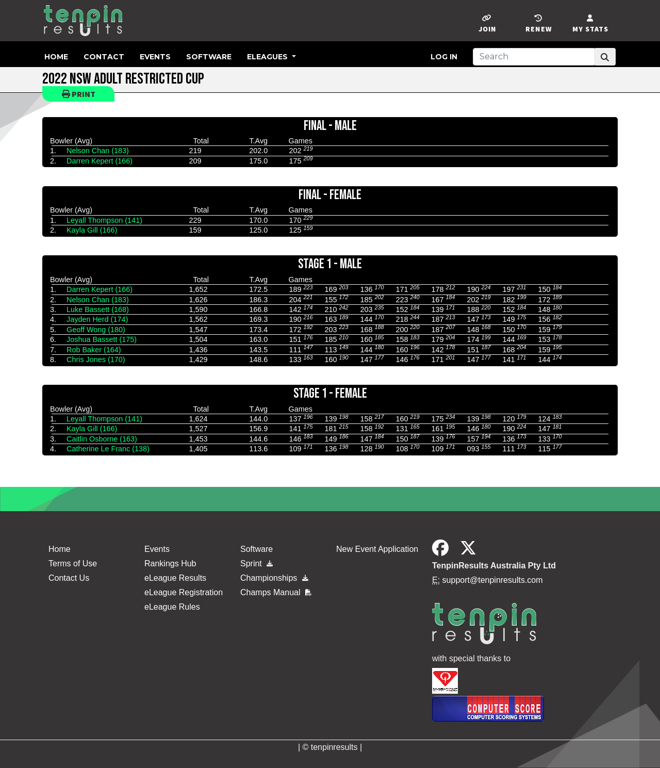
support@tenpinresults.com (492, 580)
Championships (274, 578)
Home (56, 56)
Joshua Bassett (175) (102, 339)
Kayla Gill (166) (92, 230)
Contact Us (68, 578)
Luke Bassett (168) (98, 309)
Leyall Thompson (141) (104, 220)
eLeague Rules (172, 606)
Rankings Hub (170, 563)
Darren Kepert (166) (100, 161)
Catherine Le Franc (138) (108, 449)
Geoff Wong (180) (96, 329)
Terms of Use (72, 563)
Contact (104, 56)
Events (155, 56)
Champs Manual (275, 592)
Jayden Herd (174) (97, 319)
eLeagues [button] (268, 56)
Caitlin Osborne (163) (102, 439)
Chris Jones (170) (96, 359)
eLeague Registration (183, 592)
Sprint (256, 563)
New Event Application (377, 549)
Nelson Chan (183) (98, 150)
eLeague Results (175, 578)
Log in (444, 56)
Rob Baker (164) (94, 350)
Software (209, 56)
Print (78, 94)
